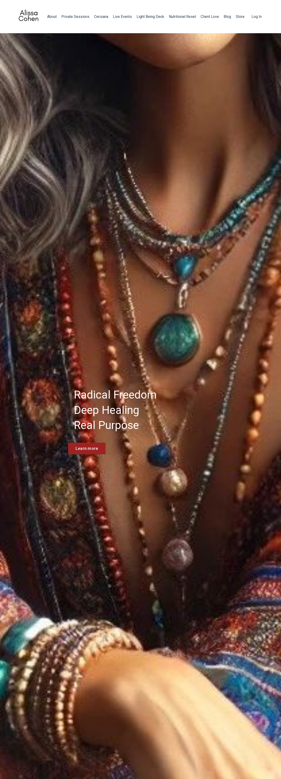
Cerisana (101, 16)
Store (240, 16)
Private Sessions (75, 16)
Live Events (122, 16)
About (52, 16)
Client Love (210, 16)
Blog (227, 16)
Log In (257, 16)
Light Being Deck (150, 16)
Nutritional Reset (182, 16)
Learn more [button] (86, 448)
